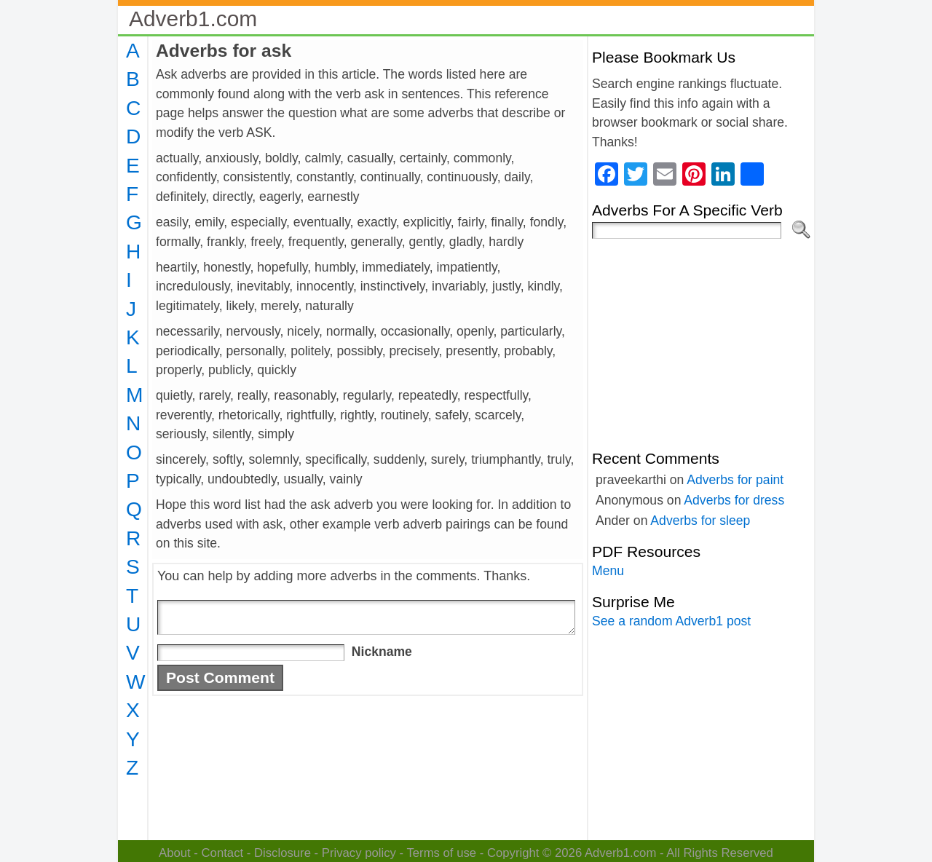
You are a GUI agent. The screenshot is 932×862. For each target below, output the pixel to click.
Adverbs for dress (734, 500)
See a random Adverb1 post (671, 621)
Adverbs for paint (735, 479)
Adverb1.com (193, 19)
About (175, 853)
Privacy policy (359, 853)
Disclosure (282, 853)
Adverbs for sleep (700, 520)
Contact (223, 853)
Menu (608, 571)
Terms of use (441, 853)
